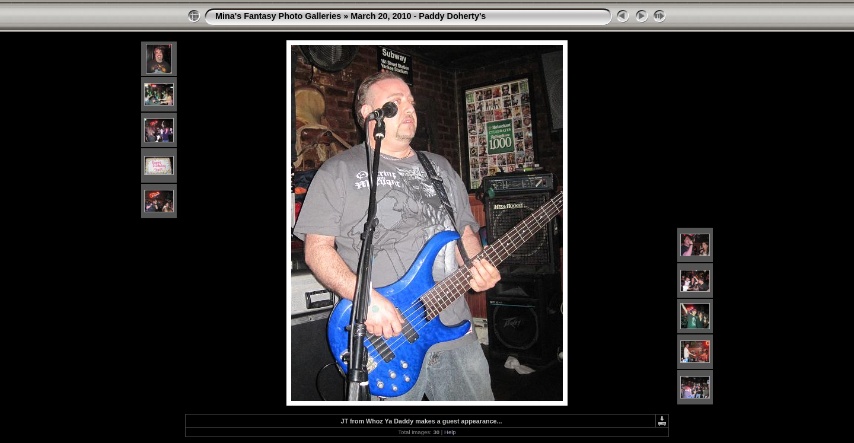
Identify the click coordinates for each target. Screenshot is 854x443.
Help (450, 432)
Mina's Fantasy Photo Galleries (278, 16)
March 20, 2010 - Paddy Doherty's (418, 16)
